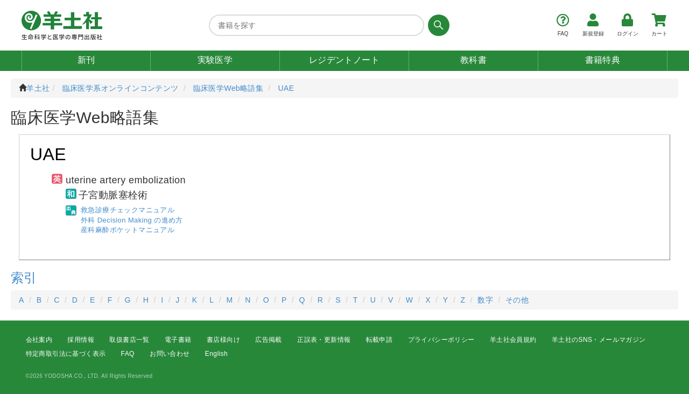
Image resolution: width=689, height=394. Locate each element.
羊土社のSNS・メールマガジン (599, 339)
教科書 (473, 60)
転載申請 (379, 339)
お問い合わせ (169, 354)
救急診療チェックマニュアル (127, 210)
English (216, 354)
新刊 (86, 60)
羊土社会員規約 (513, 339)
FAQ (128, 354)
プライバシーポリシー (441, 339)
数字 (485, 300)
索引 (24, 277)
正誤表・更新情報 (323, 339)
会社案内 (39, 339)
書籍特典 (603, 60)
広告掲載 (268, 339)
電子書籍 (178, 339)
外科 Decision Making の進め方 (132, 220)
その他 (517, 300)
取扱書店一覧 (129, 339)
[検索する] (436, 25)
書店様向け (223, 339)
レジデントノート (344, 60)
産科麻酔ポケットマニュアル (127, 230)
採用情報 (80, 339)
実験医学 (215, 60)
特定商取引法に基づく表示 (66, 354)
